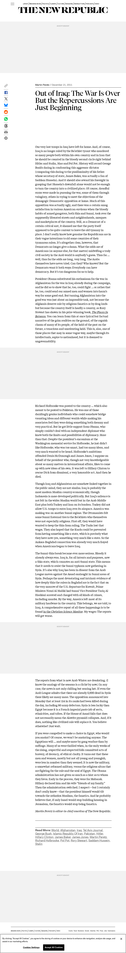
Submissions (111, 931)
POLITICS (45, 4)
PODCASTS (89, 4)
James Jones (80, 837)
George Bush (43, 834)
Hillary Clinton (44, 837)
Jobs (105, 931)
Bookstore (81, 931)
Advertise (93, 931)
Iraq (79, 830)
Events (71, 931)
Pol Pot (64, 840)
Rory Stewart (79, 840)
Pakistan (89, 834)
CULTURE (61, 4)
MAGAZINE (69, 4)
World (55, 830)
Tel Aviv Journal (93, 830)
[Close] (121, 939)
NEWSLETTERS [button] (79, 4)
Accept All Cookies (54, 947)
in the (62, 611)
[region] (63, 943)
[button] (6, 86)
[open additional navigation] (12, 4)
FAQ (97, 931)
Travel (75, 931)
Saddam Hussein (99, 840)
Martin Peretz (42, 84)
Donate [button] (87, 931)
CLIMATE (53, 4)
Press (101, 931)
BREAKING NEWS (35, 4)
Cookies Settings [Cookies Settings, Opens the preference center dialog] (31, 947)
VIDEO (97, 4)
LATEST (25, 4)
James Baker (63, 837)
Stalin (38, 844)
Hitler (99, 834)
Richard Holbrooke (47, 840)
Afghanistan (67, 830)
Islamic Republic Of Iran (68, 834)
